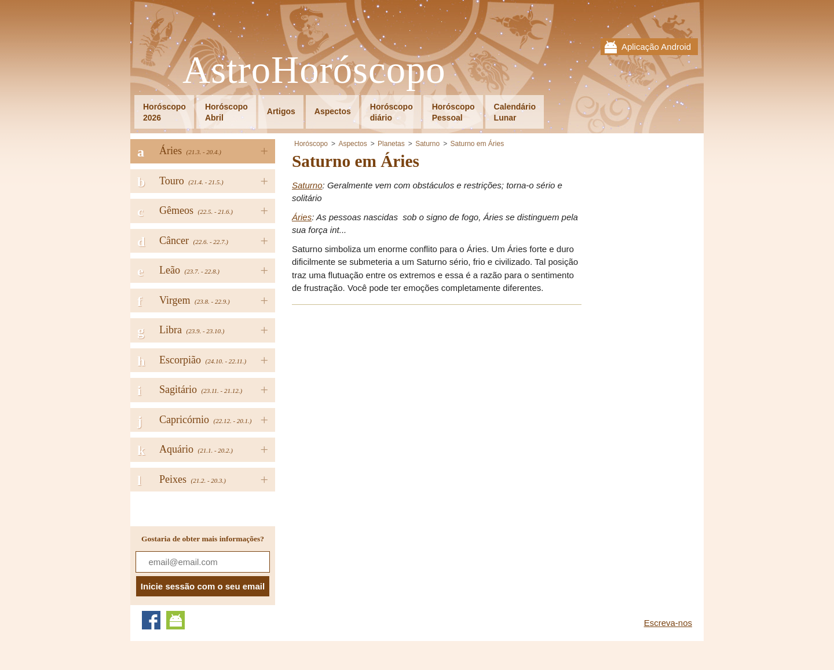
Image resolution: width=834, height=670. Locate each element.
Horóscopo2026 (164, 112)
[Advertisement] (389, 396)
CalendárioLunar (515, 112)
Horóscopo (311, 144)
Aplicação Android (656, 47)
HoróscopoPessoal (453, 112)
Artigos (281, 111)
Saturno (427, 144)
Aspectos (332, 111)
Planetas (391, 144)
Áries (302, 217)
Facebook (151, 620)
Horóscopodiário (391, 112)
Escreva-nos (668, 623)
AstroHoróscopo (314, 70)
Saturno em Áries (477, 144)
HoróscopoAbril (226, 112)
